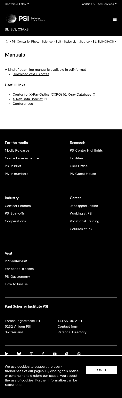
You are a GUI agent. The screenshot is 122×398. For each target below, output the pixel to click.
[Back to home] (25, 18)
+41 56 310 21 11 (70, 321)
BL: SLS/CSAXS (17, 29)
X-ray (82, 94)
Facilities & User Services (97, 4)
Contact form (68, 326)
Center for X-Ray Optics (39, 94)
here (18, 385)
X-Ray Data (30, 99)
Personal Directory (72, 332)
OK (99, 370)
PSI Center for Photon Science (32, 41)
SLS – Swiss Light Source (73, 41)
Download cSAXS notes (31, 74)
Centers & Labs (15, 4)
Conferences (23, 104)
